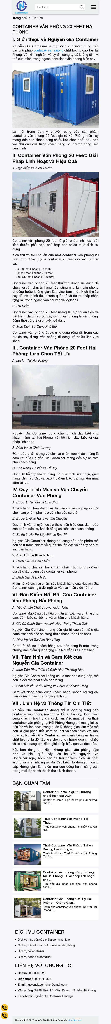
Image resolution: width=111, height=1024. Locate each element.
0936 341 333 (42, 978)
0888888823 (37, 973)
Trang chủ (19, 18)
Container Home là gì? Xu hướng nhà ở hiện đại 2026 (67, 793)
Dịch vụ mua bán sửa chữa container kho (44, 939)
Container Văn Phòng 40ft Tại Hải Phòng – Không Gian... (67, 900)
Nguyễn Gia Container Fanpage (53, 996)
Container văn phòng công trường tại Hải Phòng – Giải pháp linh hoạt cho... (68, 876)
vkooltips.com (75, 1020)
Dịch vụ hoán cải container (34, 956)
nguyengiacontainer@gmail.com (47, 984)
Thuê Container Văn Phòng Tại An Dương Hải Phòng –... (68, 847)
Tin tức (37, 18)
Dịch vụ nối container (31, 951)
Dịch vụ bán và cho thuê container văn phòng (46, 945)
